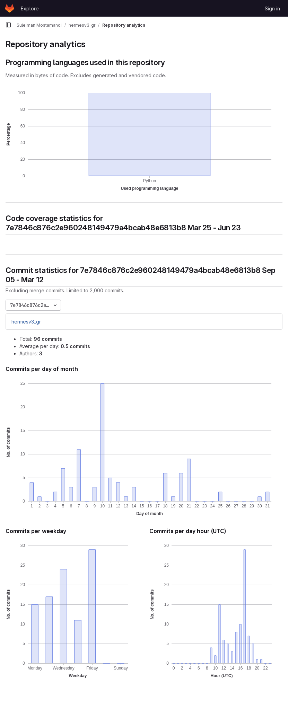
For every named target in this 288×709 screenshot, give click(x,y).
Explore (30, 8)
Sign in (272, 8)
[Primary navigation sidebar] (8, 24)
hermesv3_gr (26, 322)
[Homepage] (9, 8)
